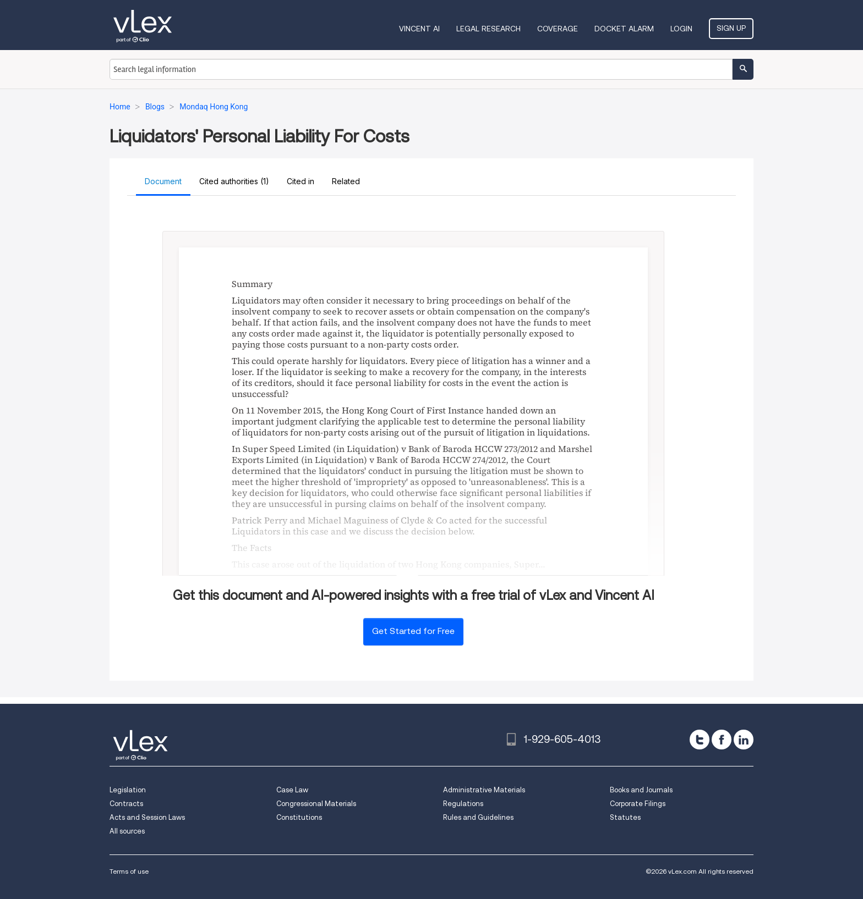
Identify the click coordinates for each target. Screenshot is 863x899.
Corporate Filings (637, 803)
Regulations (463, 803)
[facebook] (721, 739)
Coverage (557, 28)
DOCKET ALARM (624, 28)
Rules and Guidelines (478, 817)
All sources (127, 831)
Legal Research (488, 28)
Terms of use (129, 871)
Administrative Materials (484, 790)
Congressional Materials (316, 803)
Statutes (625, 817)
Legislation (128, 790)
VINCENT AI (419, 28)
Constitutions (299, 817)
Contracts (126, 803)
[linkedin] (743, 739)
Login (681, 28)
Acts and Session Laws (147, 817)
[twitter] (699, 739)
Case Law (292, 790)
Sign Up (731, 28)
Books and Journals (641, 790)
